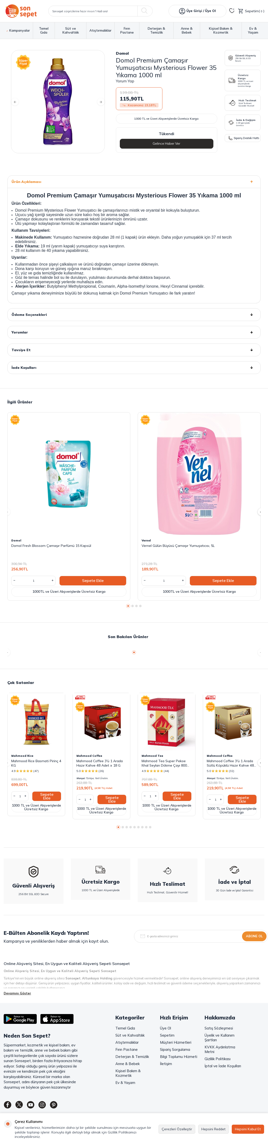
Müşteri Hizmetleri (175, 1042)
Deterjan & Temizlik (156, 30)
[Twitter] (22, 1106)
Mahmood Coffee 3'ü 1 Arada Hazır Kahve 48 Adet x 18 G (99, 763)
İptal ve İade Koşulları (223, 1066)
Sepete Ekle (93, 580)
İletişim (166, 1063)
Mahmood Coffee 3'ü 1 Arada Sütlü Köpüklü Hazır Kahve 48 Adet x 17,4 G (230, 763)
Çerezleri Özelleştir (177, 1129)
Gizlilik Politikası (218, 1058)
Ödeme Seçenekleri (134, 314)
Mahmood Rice (22, 756)
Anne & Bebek (187, 30)
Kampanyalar (18, 30)
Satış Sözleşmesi (219, 1028)
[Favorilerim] (232, 11)
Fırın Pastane (127, 30)
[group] (58, 101)
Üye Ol (165, 1028)
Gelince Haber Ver (166, 144)
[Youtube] (35, 1106)
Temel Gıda (44, 30)
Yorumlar (134, 332)
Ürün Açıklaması (134, 182)
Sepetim (167, 1035)
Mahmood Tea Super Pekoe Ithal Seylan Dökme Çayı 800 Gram (164, 763)
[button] (18, 101)
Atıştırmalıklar (100, 30)
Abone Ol (254, 936)
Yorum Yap (125, 80)
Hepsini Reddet (213, 1129)
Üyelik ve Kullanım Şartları (219, 1037)
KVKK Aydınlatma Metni (220, 1049)
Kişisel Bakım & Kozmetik (220, 30)
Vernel (146, 540)
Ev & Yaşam (253, 30)
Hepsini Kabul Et (248, 1129)
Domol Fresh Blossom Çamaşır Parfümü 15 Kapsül (51, 545)
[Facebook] (8, 1106)
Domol (122, 53)
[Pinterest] (62, 1106)
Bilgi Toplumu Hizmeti (178, 1056)
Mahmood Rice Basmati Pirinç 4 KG (36, 763)
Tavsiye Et (134, 350)
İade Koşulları (134, 367)
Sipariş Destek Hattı (244, 138)
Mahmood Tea (152, 756)
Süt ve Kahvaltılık (70, 30)
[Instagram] (49, 1106)
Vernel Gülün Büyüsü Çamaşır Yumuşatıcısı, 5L (178, 545)
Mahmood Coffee (89, 756)
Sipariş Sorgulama (175, 1049)
